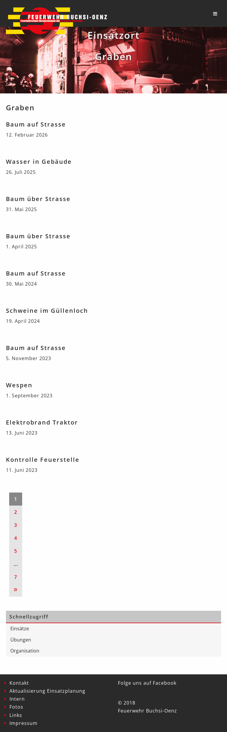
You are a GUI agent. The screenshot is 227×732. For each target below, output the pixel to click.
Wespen (19, 385)
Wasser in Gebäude (39, 162)
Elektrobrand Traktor (42, 422)
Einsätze (19, 628)
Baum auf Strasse (36, 124)
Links (15, 715)
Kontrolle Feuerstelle (43, 460)
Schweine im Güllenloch (47, 311)
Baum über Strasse (38, 199)
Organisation (24, 650)
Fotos (16, 707)
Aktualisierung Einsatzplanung (47, 691)
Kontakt (19, 683)
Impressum (23, 723)
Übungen (20, 640)
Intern (17, 699)
